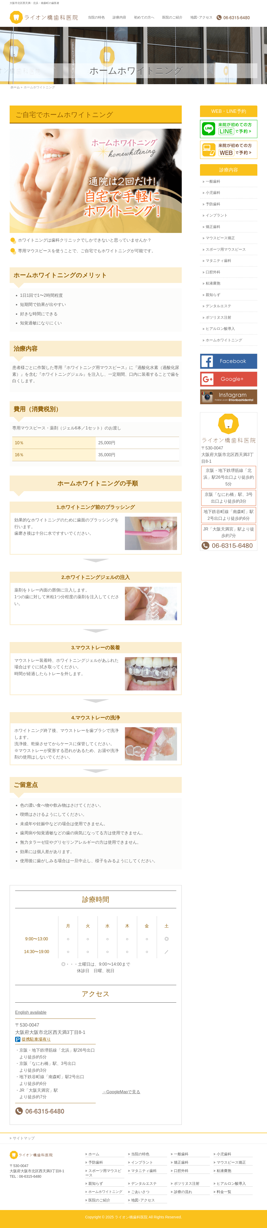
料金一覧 (224, 1192)
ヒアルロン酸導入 (220, 329)
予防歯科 (213, 204)
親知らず (213, 295)
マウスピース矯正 (220, 238)
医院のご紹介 (99, 1200)
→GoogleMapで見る (121, 1092)
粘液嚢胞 (213, 283)
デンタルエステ (218, 306)
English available (30, 1012)
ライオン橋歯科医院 (131, 1217)
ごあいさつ (140, 1192)
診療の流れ (183, 1192)
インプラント (217, 215)
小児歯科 (213, 193)
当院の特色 (140, 1154)
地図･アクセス (143, 1200)
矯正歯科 (213, 227)
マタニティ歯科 (218, 261)
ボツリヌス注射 (218, 317)
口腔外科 (213, 272)
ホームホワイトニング (224, 340)
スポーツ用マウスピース (226, 249)
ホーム (93, 1154)
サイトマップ (24, 1138)
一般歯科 (213, 181)
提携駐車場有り (36, 1039)
